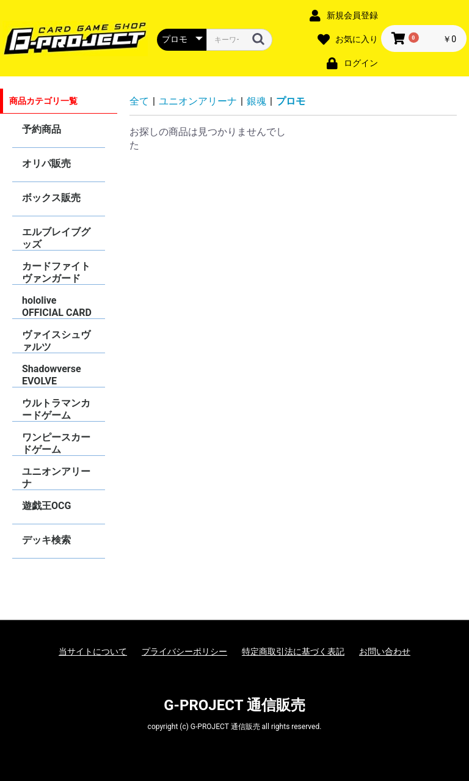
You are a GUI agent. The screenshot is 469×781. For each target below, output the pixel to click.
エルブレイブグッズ (56, 238)
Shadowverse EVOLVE (51, 375)
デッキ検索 (46, 540)
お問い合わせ (384, 651)
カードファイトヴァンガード (56, 272)
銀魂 (256, 101)
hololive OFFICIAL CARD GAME (57, 306)
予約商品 (41, 129)
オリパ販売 (46, 163)
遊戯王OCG (46, 506)
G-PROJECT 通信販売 (234, 705)
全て (139, 101)
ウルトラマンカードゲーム (56, 409)
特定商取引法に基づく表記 (293, 651)
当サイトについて (93, 651)
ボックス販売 (51, 198)
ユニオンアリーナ (56, 478)
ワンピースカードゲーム (56, 443)
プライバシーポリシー (184, 651)
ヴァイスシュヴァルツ (56, 341)
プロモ (290, 101)
